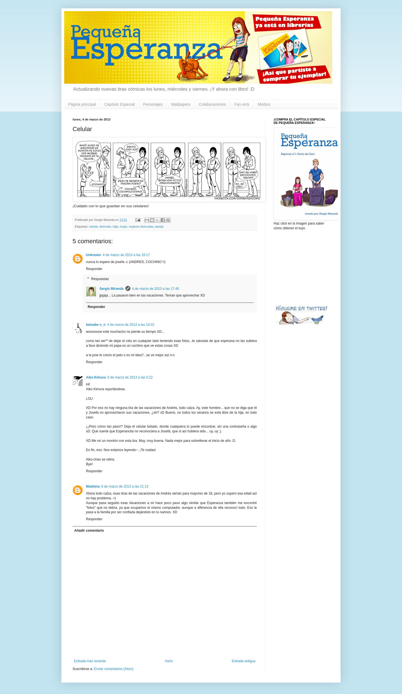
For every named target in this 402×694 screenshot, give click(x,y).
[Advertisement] (301, 267)
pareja (159, 226)
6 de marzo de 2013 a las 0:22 (130, 377)
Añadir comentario (89, 530)
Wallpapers (181, 104)
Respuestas (100, 279)
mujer (123, 226)
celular (93, 226)
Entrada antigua (243, 661)
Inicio (169, 661)
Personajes (153, 104)
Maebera (93, 486)
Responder (94, 269)
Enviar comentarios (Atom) (113, 669)
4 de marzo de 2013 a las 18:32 (130, 325)
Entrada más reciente (90, 661)
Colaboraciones (212, 104)
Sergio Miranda (111, 289)
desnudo (105, 226)
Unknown (93, 255)
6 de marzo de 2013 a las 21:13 (125, 486)
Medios (264, 104)
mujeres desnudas (141, 226)
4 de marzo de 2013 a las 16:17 (126, 255)
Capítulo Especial (119, 104)
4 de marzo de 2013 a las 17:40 (155, 289)
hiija (115, 226)
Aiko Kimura (96, 377)
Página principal (82, 104)
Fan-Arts (241, 104)
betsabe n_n (96, 325)
